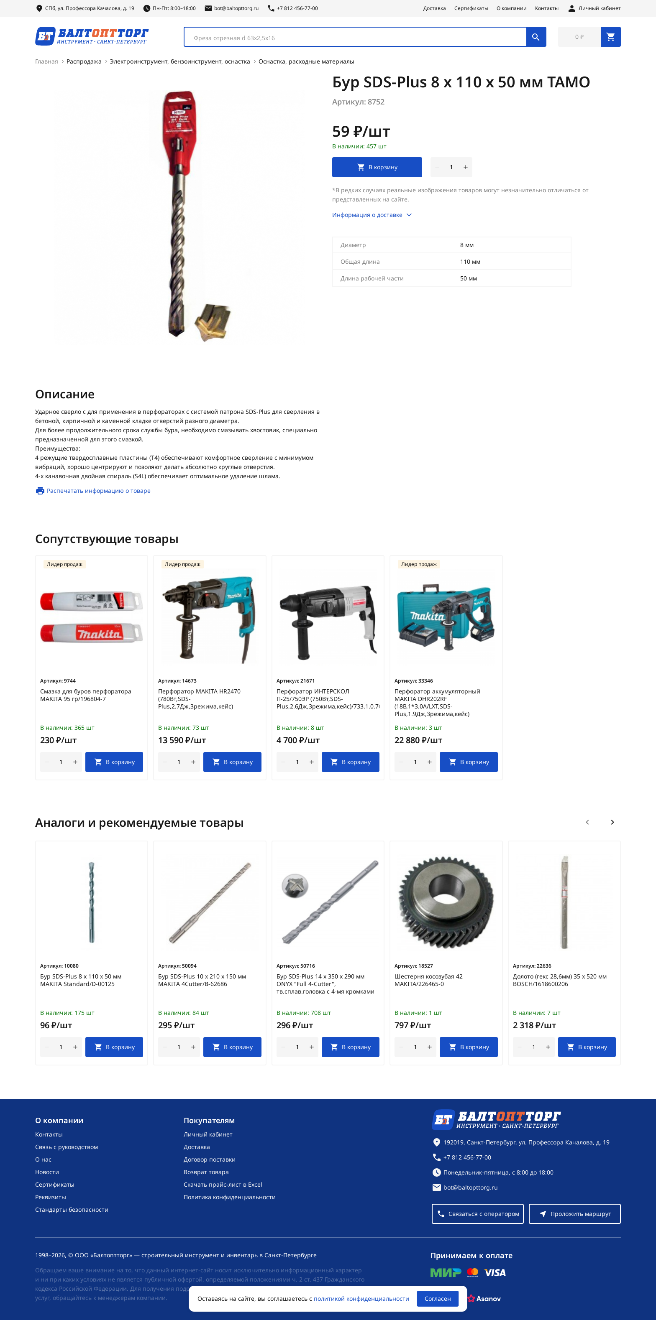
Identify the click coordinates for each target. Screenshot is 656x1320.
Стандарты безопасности (71, 1209)
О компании (512, 8)
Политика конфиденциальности (230, 1197)
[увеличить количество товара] (465, 167)
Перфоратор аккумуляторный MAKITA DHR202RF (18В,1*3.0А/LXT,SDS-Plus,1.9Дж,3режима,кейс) (437, 703)
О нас (43, 1159)
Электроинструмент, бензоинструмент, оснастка (180, 61)
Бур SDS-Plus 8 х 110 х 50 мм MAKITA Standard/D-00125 (80, 980)
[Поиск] (536, 37)
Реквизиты (50, 1197)
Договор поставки (210, 1159)
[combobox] (365, 37)
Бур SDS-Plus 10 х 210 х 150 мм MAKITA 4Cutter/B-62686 (202, 980)
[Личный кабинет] (594, 8)
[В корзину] (114, 762)
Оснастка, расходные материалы (306, 61)
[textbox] (359, 38)
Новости (47, 1172)
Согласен (438, 1298)
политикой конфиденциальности (361, 1298)
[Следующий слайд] (612, 822)
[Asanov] (484, 1299)
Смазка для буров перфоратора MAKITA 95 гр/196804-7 (85, 695)
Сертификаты (471, 8)
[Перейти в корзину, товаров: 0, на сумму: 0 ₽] (589, 37)
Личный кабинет (208, 1134)
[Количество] (451, 167)
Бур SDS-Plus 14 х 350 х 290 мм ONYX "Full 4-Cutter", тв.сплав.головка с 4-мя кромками (325, 984)
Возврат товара (206, 1172)
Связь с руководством (66, 1147)
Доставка (434, 8)
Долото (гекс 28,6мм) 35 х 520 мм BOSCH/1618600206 (560, 980)
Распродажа (84, 61)
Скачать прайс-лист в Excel (223, 1184)
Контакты (547, 8)
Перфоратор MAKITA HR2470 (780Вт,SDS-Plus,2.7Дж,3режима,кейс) (199, 699)
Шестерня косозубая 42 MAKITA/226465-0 (429, 980)
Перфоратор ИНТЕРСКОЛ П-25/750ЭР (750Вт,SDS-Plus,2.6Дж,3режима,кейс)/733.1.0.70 (328, 699)
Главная (46, 61)
